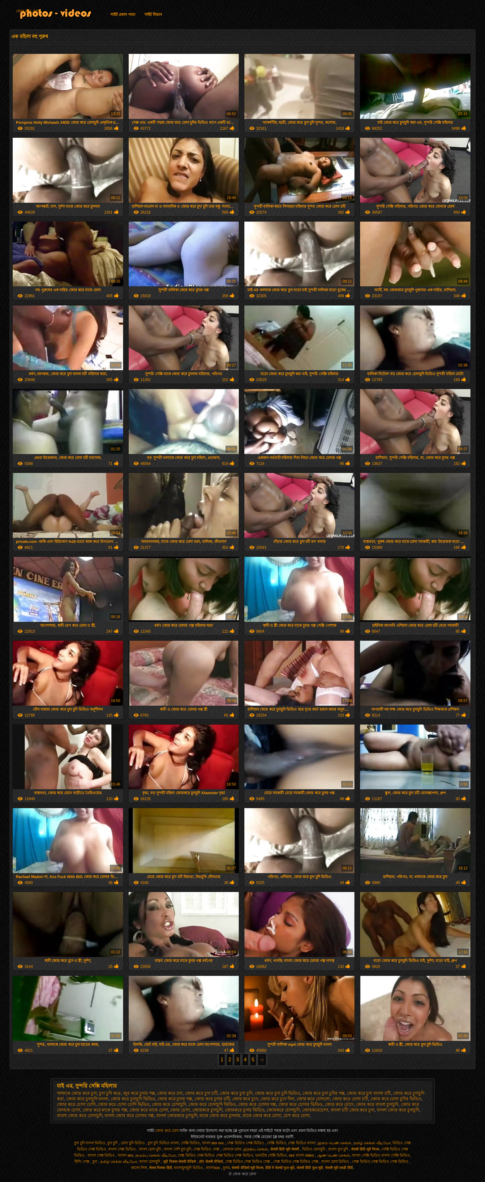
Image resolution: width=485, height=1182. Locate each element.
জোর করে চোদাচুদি (169, 1104)
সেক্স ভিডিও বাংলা (301, 1143)
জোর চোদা (180, 1109)
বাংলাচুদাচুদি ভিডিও (189, 1168)
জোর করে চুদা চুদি (236, 1093)
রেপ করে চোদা (296, 1115)
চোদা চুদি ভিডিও (133, 1143)
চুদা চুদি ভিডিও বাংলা (163, 1143)
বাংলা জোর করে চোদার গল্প (129, 1115)
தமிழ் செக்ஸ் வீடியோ (372, 1143)
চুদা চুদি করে (110, 1093)
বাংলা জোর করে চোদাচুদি (79, 1115)
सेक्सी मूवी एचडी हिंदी (339, 1168)
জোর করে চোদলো (313, 1098)
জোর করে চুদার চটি (212, 1098)
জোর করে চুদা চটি (201, 1093)
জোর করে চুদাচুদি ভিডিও (133, 1098)
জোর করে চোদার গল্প (257, 1104)
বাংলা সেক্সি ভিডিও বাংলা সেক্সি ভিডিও (381, 1155)
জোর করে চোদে (339, 1104)
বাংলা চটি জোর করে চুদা (353, 1109)
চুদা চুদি (113, 1143)
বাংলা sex (125, 1155)
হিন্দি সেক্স (82, 1161)
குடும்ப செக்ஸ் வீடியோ (155, 1155)
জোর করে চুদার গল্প (174, 1098)
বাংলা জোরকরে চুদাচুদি (176, 1115)
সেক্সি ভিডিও (190, 1143)
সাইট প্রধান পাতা (122, 14)
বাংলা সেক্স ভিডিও (122, 1149)
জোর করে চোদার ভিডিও (300, 1104)
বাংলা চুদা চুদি (338, 1149)
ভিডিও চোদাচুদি (314, 1149)
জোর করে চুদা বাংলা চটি (369, 1093)
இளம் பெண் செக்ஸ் (335, 1143)
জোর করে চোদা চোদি (76, 1104)
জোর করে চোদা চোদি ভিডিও (123, 1104)
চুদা (95, 1161)
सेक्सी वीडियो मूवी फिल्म (247, 1168)
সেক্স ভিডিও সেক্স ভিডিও (246, 1143)
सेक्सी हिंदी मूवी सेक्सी (285, 1149)
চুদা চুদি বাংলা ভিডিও (89, 1143)
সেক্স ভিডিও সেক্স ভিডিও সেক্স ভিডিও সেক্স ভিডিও (215, 1155)
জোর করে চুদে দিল (277, 1098)
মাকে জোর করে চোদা (262, 1115)
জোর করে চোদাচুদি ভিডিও (212, 1104)
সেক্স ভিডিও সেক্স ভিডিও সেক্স (248, 1161)
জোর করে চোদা (28, 11)
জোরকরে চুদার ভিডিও (244, 1109)
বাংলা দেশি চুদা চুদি (177, 1149)
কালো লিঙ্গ (139, 1168)
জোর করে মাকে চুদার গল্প (105, 1109)
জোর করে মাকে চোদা (149, 1109)
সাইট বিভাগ (153, 14)
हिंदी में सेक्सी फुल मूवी (279, 1168)
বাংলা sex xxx (213, 1143)
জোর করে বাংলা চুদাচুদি (377, 1104)
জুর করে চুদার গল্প (139, 1093)
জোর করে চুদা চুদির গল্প (324, 1093)
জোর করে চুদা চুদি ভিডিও (277, 1093)
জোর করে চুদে (245, 1098)
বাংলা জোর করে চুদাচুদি (398, 1109)
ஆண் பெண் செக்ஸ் (333, 1155)
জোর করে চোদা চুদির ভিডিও (396, 1098)
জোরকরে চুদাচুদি (207, 1109)
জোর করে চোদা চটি (350, 1098)
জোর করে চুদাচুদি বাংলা (87, 1098)
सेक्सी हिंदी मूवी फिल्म (365, 1149)
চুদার (226, 1168)
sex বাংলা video (302, 1155)
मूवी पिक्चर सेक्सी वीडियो (180, 1161)
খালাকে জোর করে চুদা (77, 1093)
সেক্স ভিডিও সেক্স (206, 1149)
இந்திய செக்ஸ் (255, 1149)
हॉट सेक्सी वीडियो (211, 1161)
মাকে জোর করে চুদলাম (220, 1115)
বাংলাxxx (213, 1168)
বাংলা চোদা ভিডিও (335, 1161)
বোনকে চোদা (231, 1149)
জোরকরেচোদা (315, 1109)
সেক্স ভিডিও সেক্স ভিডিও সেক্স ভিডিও (380, 1161)
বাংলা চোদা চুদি (150, 1149)
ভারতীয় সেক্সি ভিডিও (271, 1155)
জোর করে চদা (169, 1093)
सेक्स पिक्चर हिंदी (160, 1168)
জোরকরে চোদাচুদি (283, 1109)
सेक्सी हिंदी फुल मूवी (310, 1168)
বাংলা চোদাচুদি (150, 1161)
